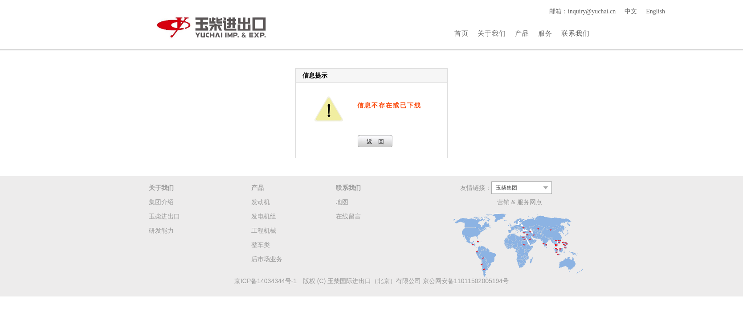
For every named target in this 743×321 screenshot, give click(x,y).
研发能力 (161, 230)
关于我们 (492, 33)
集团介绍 (161, 202)
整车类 (260, 244)
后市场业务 (266, 259)
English (655, 11)
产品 (522, 33)
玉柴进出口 (164, 216)
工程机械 (263, 230)
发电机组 (263, 216)
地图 (342, 202)
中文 (631, 11)
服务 (545, 33)
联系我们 (575, 33)
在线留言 (348, 216)
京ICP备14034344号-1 (265, 280)
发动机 (260, 202)
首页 (461, 33)
